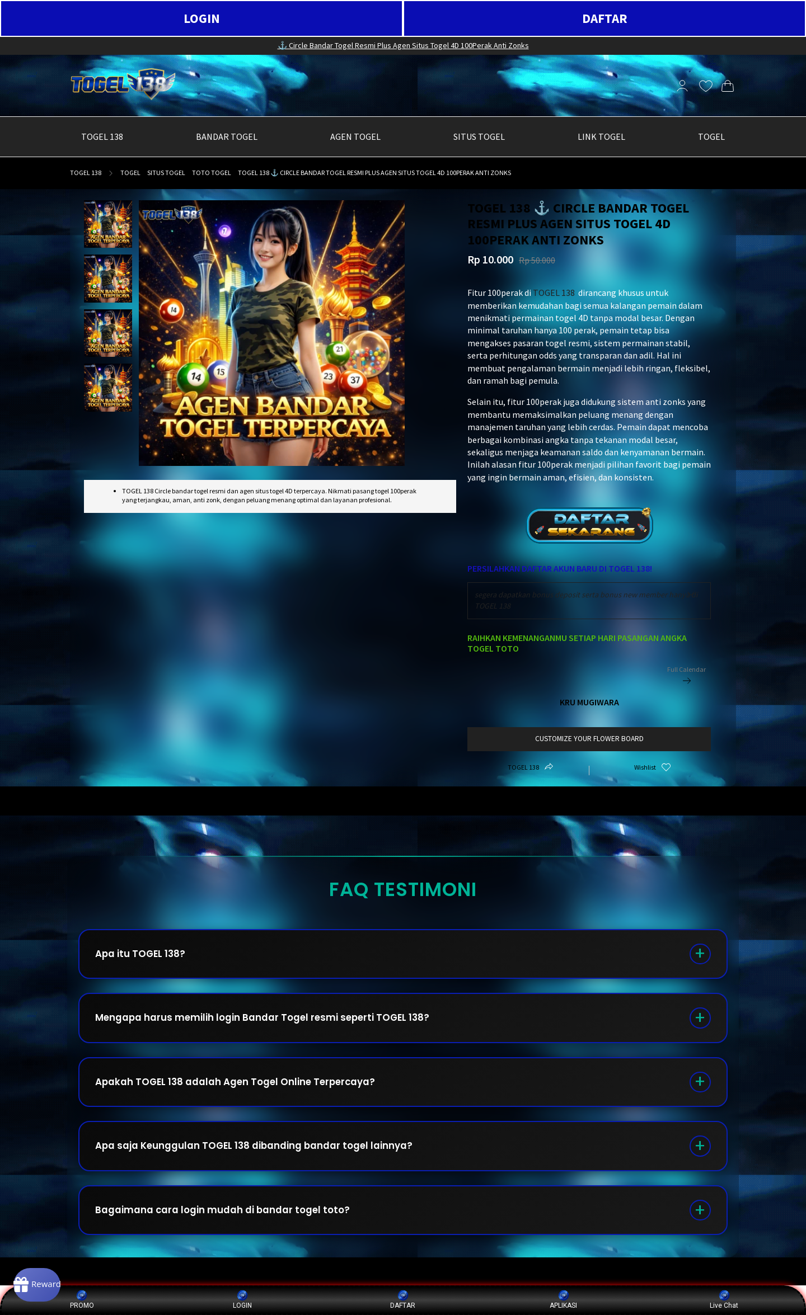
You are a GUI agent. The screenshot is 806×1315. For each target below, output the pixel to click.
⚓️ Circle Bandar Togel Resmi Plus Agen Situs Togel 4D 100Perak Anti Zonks (403, 45)
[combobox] (589, 600)
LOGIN (202, 18)
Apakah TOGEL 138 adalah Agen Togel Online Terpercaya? (249, 1097)
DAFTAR (604, 18)
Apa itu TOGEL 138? (147, 957)
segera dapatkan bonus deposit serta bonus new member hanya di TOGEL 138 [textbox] (586, 600)
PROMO (82, 1299)
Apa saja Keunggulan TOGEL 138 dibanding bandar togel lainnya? (270, 1166)
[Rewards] (52, 1281)
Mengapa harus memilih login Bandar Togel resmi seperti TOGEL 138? (277, 1027)
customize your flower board (589, 738)
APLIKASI (563, 1299)
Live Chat (724, 1299)
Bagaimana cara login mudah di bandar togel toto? (235, 1236)
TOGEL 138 (85, 172)
